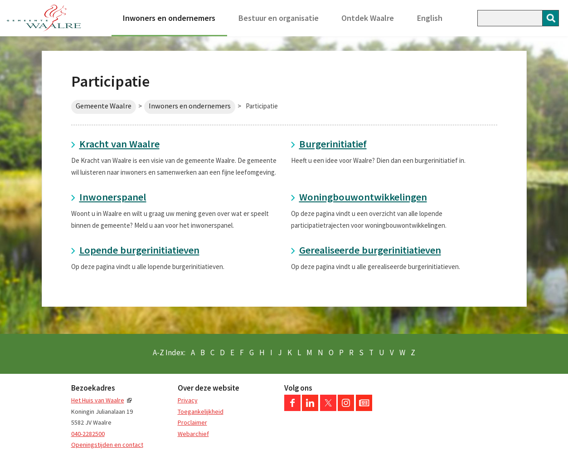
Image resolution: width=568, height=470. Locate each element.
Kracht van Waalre (119, 143)
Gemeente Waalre (103, 106)
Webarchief (193, 434)
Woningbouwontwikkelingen (363, 197)
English (429, 18)
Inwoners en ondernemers (169, 18)
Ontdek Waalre (367, 18)
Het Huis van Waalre (97, 400)
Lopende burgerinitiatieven (139, 250)
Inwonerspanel (112, 197)
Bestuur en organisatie (278, 18)
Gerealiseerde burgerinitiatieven (370, 250)
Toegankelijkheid (200, 411)
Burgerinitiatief (333, 143)
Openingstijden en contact (107, 445)
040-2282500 (88, 434)
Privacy (188, 400)
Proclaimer (192, 422)
